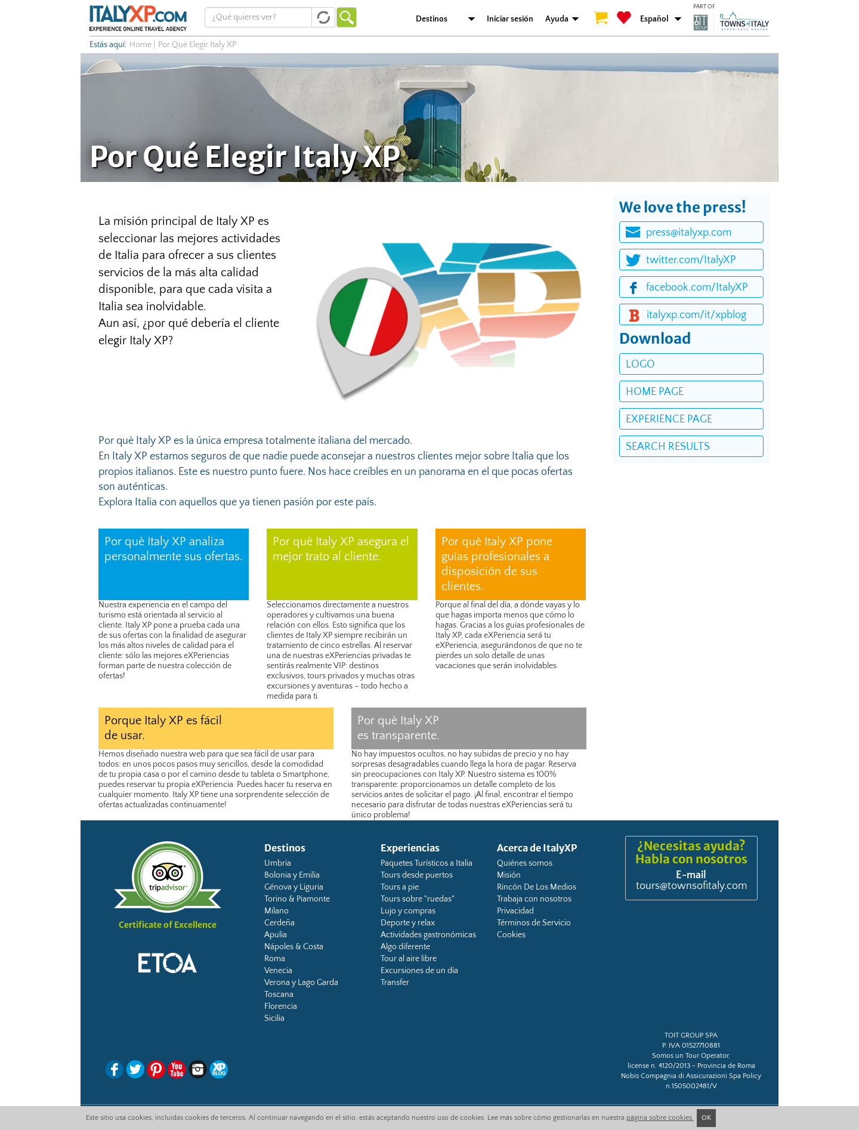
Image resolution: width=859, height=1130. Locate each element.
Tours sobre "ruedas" (418, 899)
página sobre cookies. (660, 1118)
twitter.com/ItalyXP (691, 260)
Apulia (275, 935)
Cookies (511, 935)
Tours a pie (400, 887)
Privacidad (515, 911)
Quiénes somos (524, 863)
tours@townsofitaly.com (691, 886)
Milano (276, 911)
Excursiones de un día (419, 970)
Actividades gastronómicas (428, 935)
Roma (274, 959)
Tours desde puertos (417, 875)
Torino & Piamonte (297, 899)
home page (655, 392)
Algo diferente (405, 947)
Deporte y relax (408, 923)
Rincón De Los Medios (536, 887)
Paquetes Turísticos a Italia (426, 863)
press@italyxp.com (688, 233)
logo (640, 365)
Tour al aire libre (409, 959)
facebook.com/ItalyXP (697, 288)
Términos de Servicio (534, 923)
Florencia (280, 1006)
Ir (346, 17)
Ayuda (556, 19)
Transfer (395, 982)
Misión (509, 875)
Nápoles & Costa (293, 947)
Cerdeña (279, 923)
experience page (669, 419)
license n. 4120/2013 (659, 1066)
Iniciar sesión (510, 19)
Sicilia (274, 1018)
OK (706, 1118)
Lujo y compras (408, 911)
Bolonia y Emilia (292, 875)
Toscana (278, 994)
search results (668, 447)
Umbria (277, 863)
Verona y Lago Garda (301, 982)
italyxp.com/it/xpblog (696, 315)
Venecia (278, 970)
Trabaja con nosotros (534, 899)
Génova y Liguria (293, 887)
